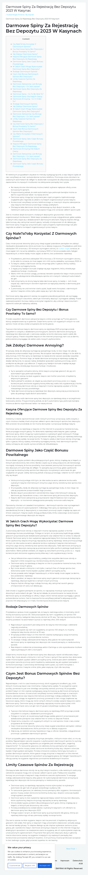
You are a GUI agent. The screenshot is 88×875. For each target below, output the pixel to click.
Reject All (30, 866)
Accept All (45, 866)
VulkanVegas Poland (15, 15)
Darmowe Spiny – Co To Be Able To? (28, 94)
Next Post (71, 849)
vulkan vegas (64, 249)
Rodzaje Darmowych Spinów (25, 72)
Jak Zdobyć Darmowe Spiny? (25, 54)
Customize (15, 866)
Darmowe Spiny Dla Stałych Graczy (27, 97)
